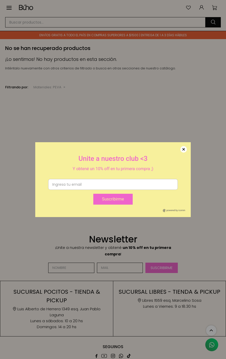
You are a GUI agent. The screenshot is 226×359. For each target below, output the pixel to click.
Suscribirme (113, 199)
